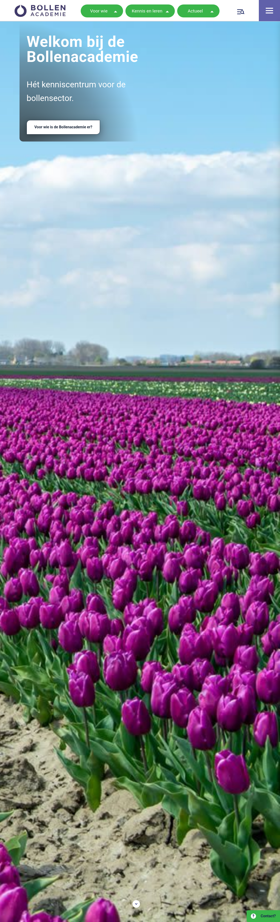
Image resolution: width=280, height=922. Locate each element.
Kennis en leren (147, 11)
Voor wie (99, 11)
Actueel (195, 11)
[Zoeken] (240, 11)
